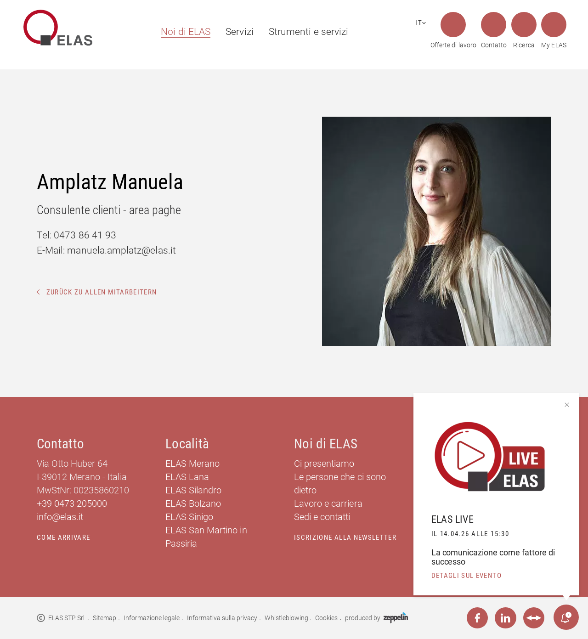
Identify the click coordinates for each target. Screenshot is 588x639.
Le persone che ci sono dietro (340, 483)
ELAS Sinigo (189, 516)
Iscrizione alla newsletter (345, 537)
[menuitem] (181, 32)
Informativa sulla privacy (222, 618)
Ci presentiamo (324, 463)
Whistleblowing (286, 618)
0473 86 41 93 (85, 235)
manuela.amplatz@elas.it (121, 250)
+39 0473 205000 (72, 503)
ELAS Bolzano (193, 503)
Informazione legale (152, 618)
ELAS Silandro (193, 490)
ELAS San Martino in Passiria (206, 537)
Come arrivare (63, 537)
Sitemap (104, 618)
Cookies (326, 618)
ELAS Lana (187, 476)
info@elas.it (60, 516)
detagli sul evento (466, 575)
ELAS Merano (192, 463)
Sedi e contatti (322, 516)
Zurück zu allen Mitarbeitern (97, 292)
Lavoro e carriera (328, 503)
